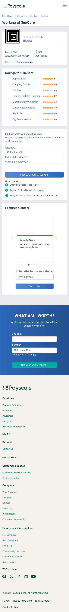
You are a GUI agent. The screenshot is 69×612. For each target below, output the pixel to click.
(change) (23, 157)
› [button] (57, 238)
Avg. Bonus (41, 55)
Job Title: (17, 333)
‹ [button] (12, 238)
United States (7, 16)
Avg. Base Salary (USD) (17, 55)
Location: (10, 147)
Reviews (27, 40)
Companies (22, 16)
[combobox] (34, 152)
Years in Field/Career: (16, 162)
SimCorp (33, 16)
